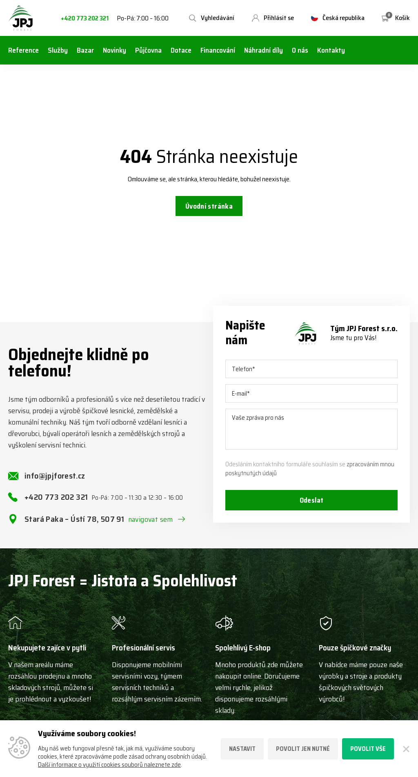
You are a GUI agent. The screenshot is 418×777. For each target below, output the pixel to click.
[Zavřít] (406, 749)
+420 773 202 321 (85, 18)
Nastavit (242, 749)
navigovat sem (150, 521)
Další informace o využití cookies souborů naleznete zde (109, 765)
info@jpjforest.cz (54, 477)
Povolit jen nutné (303, 749)
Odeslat (311, 503)
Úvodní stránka (208, 207)
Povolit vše (368, 749)
